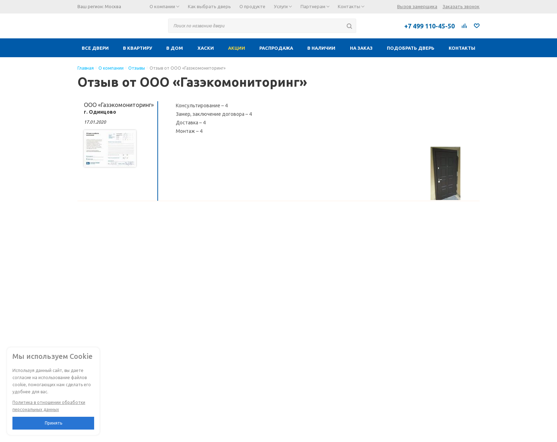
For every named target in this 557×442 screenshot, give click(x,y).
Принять (53, 423)
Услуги (283, 6)
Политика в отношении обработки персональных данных (48, 406)
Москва (113, 6)
